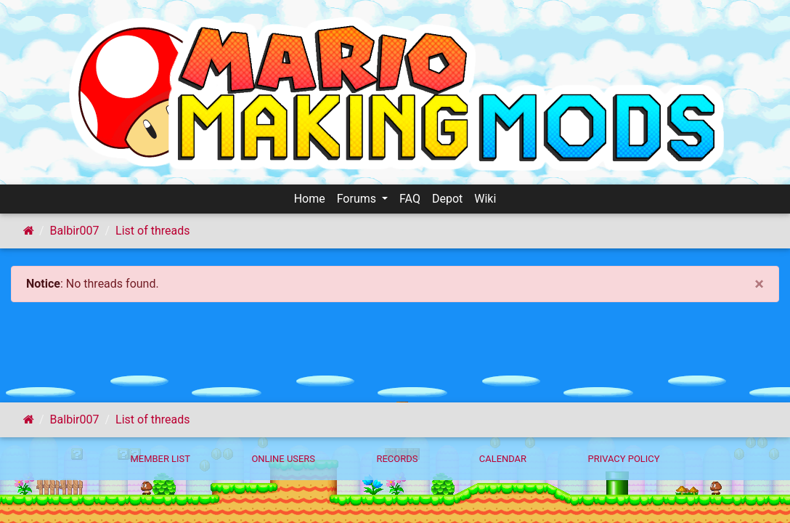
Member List (160, 458)
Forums (358, 199)
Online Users (283, 458)
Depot (447, 199)
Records (397, 458)
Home (309, 199)
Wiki (485, 199)
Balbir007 (74, 231)
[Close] (759, 284)
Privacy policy (623, 458)
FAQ (409, 199)
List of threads (152, 231)
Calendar (502, 458)
